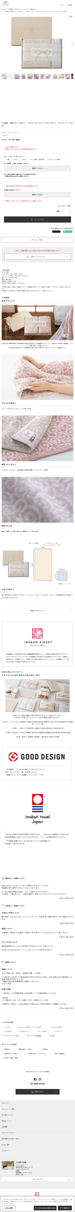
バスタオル (8, 1031)
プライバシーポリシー (9, 1133)
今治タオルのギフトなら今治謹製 (37, 1072)
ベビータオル (42, 1031)
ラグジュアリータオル (11, 1036)
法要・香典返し (60, 1053)
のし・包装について (12, 147)
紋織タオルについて (37, 611)
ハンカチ (7, 1027)
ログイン (62, 5)
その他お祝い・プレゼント (37, 1053)
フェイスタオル (56, 1027)
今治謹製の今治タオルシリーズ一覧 (18, 9)
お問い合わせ (39, 1092)
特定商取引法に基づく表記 (10, 1139)
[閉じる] (71, 1199)
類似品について (7, 1121)
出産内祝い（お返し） (12, 1053)
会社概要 (4, 1127)
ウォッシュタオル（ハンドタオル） (30, 1027)
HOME (4, 9)
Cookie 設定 (6, 1145)
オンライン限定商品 (35, 1036)
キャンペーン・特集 (8, 1109)
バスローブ (59, 1031)
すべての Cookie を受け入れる (45, 1208)
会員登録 (69, 5)
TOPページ (5, 1103)
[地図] (18, 1171)
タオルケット (24, 1031)
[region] (37, 1204)
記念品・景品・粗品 (11, 1058)
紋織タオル (33, 9)
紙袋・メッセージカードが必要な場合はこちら (21, 149)
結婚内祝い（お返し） (26, 1049)
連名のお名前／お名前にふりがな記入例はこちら (22, 186)
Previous (5, 43)
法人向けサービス (7, 1115)
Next (70, 43)
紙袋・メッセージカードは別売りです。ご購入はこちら (24, 201)
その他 (52, 1036)
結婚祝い (7, 1049)
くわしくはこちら (66, 898)
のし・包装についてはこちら (36, 257)
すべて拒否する (65, 1208)
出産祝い (45, 1049)
